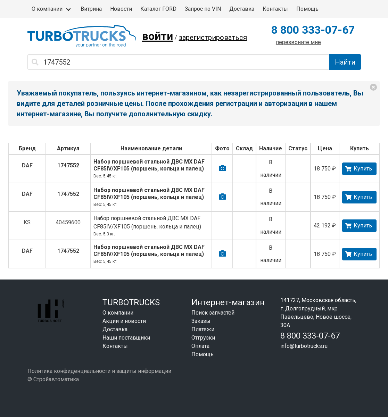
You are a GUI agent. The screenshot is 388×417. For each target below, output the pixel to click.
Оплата (200, 346)
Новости (121, 9)
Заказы (200, 321)
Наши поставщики (126, 337)
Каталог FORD (158, 9)
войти (157, 36)
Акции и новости (124, 321)
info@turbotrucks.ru (304, 346)
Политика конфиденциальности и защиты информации (99, 371)
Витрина (91, 9)
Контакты (275, 9)
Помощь (307, 9)
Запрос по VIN (203, 9)
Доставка (241, 9)
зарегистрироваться (213, 37)
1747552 (68, 165)
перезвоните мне (298, 42)
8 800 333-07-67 (313, 29)
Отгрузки (203, 337)
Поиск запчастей (212, 312)
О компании (47, 9)
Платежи (202, 329)
